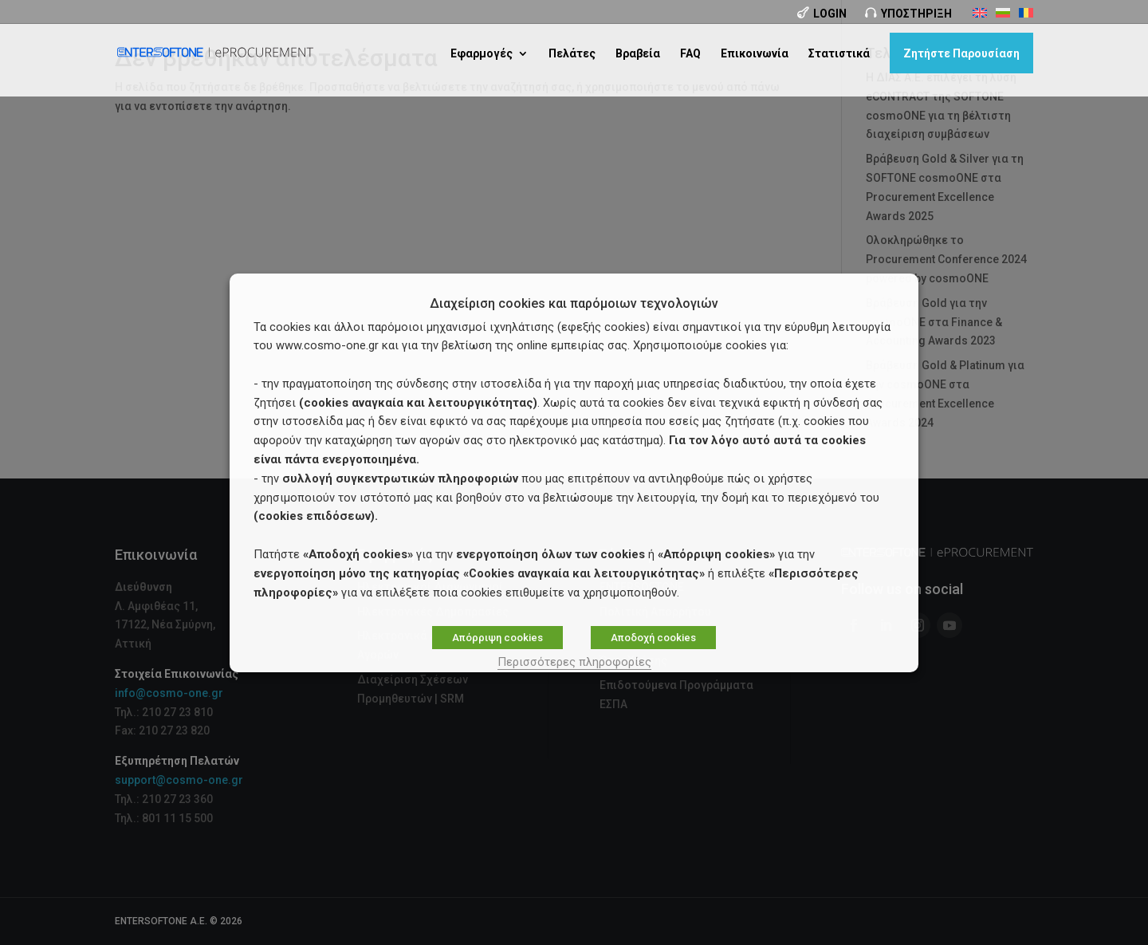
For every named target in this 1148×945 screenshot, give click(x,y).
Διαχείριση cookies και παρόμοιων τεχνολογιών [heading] (574, 304)
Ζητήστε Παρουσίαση (961, 52)
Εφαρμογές (481, 53)
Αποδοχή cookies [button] (653, 638)
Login (830, 13)
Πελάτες (572, 53)
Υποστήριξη (916, 13)
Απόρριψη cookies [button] (497, 638)
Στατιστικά (839, 53)
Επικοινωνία (754, 53)
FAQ (690, 53)
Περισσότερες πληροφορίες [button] (574, 662)
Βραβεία (637, 53)
